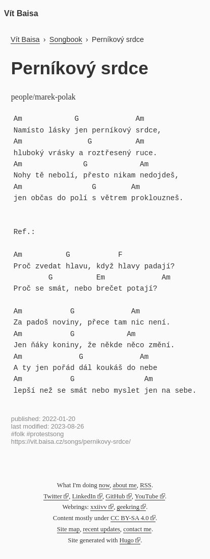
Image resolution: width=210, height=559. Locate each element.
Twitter (52, 496)
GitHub (115, 496)
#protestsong (45, 434)
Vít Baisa (21, 13)
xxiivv (98, 506)
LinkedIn (84, 496)
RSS (145, 485)
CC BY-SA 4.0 (130, 518)
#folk (18, 434)
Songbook (65, 39)
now (104, 485)
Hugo (127, 540)
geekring (128, 506)
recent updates (101, 529)
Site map (68, 529)
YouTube (147, 496)
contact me (137, 529)
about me (124, 485)
